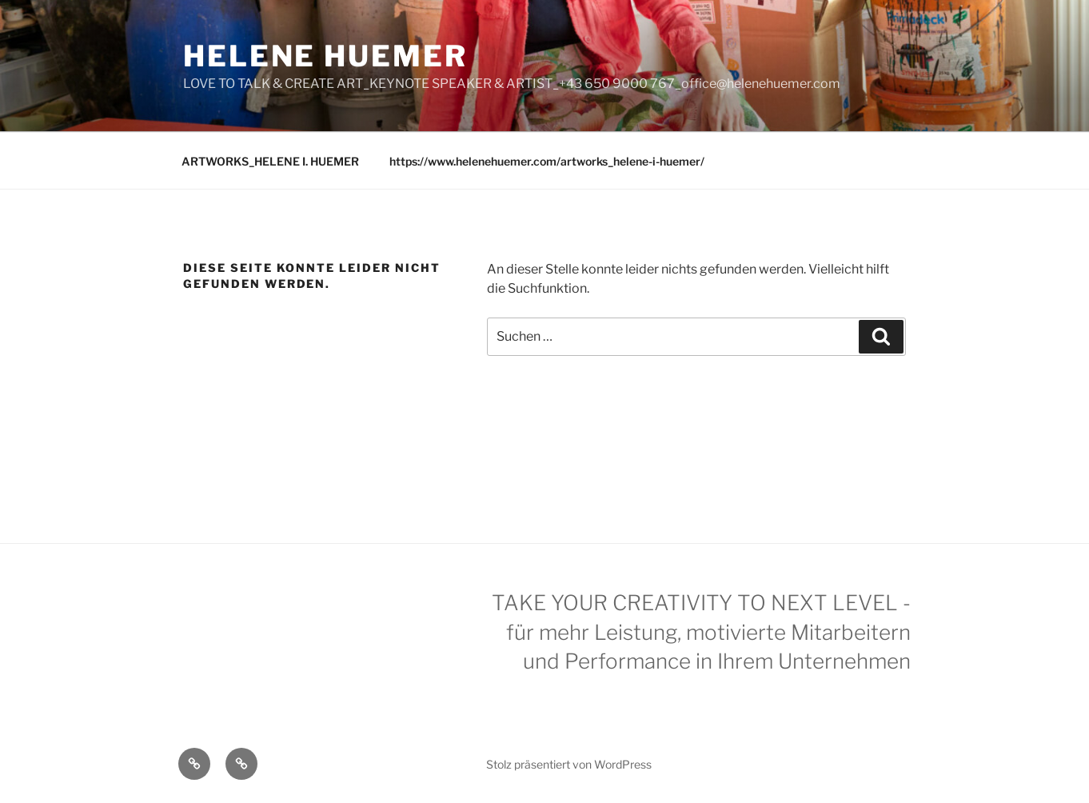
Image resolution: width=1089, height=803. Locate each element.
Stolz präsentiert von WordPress (569, 764)
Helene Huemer (325, 56)
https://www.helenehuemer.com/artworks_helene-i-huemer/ (546, 161)
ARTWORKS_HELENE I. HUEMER (270, 161)
